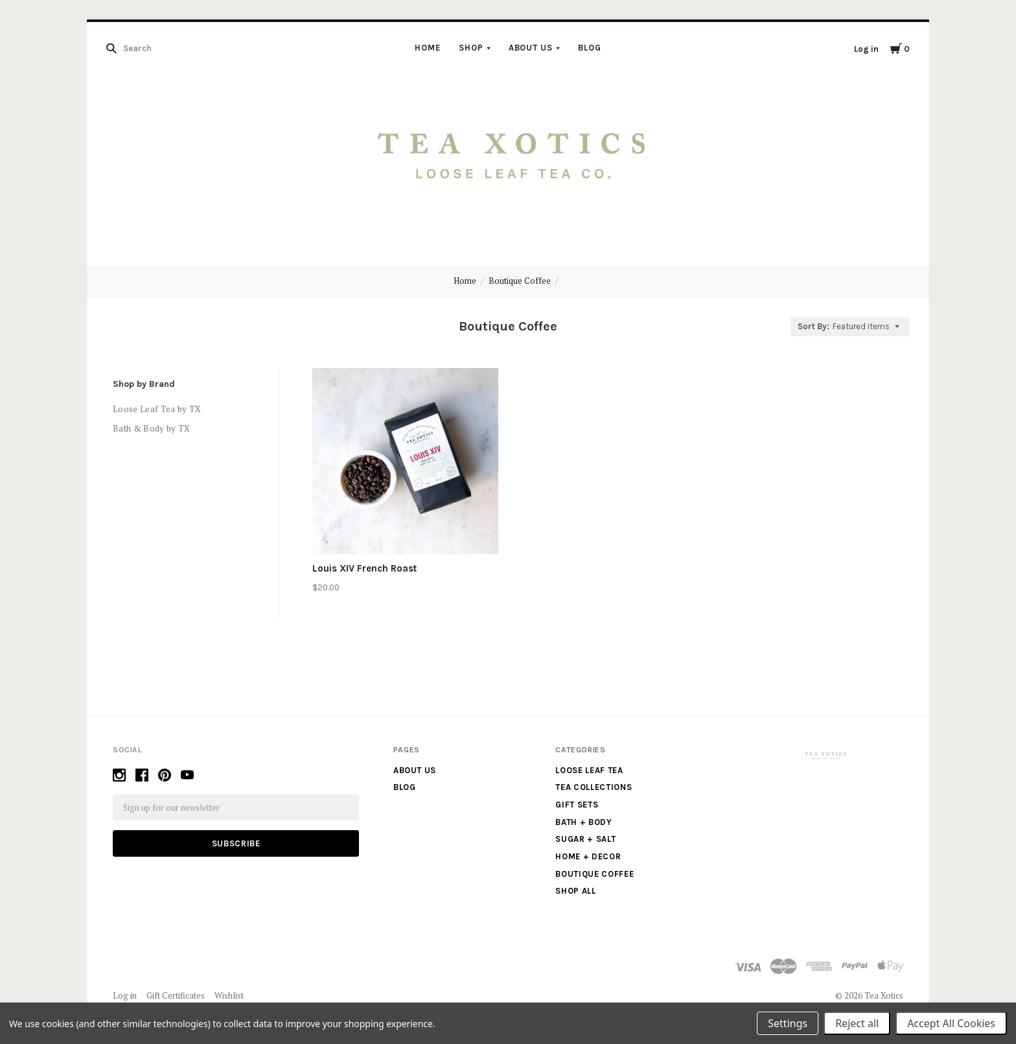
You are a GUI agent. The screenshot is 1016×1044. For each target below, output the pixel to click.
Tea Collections (593, 787)
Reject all (857, 1023)
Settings (787, 1023)
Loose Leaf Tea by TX (157, 409)
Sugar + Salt (585, 839)
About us (531, 47)
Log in (866, 49)
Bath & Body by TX (151, 428)
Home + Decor (588, 856)
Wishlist (229, 995)
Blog (589, 47)
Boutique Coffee (520, 280)
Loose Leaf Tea (589, 770)
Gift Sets (576, 804)
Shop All (575, 891)
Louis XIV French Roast (364, 568)
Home (428, 47)
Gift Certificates (175, 995)
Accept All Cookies (951, 1023)
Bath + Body (583, 822)
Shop (471, 47)
